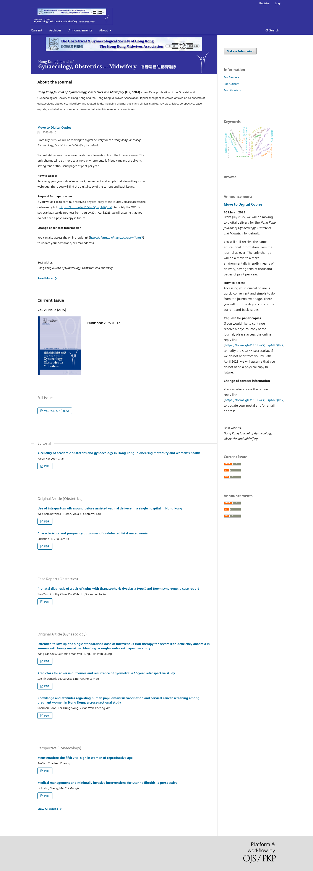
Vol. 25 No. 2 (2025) (56, 411)
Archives (55, 30)
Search (272, 30)
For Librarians (233, 90)
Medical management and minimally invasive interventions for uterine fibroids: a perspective (107, 783)
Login (278, 3)
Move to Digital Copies (54, 127)
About (104, 30)
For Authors (231, 84)
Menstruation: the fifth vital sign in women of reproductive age (85, 758)
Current (36, 30)
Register (264, 3)
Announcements (80, 30)
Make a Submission (240, 51)
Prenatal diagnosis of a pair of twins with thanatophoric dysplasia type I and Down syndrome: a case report (118, 588)
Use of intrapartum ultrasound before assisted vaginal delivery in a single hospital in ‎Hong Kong (109, 508)
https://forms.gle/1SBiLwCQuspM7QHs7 (86, 207)
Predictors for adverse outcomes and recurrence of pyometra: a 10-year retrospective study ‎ (106, 673)
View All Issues (47, 809)
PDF (46, 466)
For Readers (231, 77)
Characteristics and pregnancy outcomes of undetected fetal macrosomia (92, 533)
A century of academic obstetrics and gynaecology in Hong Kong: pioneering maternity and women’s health (118, 453)
